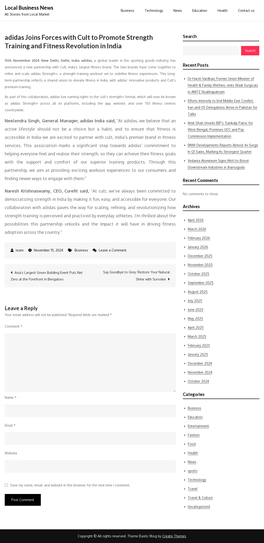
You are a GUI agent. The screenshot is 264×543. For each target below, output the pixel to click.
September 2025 (201, 283)
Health (223, 10)
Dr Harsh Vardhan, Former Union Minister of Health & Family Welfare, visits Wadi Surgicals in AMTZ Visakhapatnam (223, 85)
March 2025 (197, 336)
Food (192, 444)
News (177, 10)
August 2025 (198, 292)
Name (11, 397)
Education (199, 10)
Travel (192, 489)
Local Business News (29, 7)
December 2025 (200, 256)
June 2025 (195, 310)
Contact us (246, 10)
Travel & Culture (200, 498)
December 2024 (200, 363)
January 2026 (198, 247)
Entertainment (198, 426)
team (20, 250)
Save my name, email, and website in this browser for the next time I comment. (70, 485)
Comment (13, 326)
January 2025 (198, 354)
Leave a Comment (112, 250)
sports (192, 471)
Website (11, 453)
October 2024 (198, 381)
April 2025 (196, 327)
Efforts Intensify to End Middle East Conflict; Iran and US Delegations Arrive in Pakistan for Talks (222, 107)
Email (10, 425)
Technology (154, 10)
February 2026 (199, 238)
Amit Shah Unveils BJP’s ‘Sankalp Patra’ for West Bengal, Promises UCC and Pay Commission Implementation (220, 129)
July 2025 (195, 301)
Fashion (194, 435)
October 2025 (198, 274)
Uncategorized (199, 507)
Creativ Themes (174, 536)
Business (127, 10)
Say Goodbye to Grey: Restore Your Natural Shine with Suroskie (136, 275)
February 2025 (199, 345)
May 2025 (195, 319)
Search (190, 36)
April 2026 (196, 220)
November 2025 (200, 265)
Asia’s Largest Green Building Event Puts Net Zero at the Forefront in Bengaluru (47, 276)
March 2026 (197, 229)
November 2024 (200, 372)
